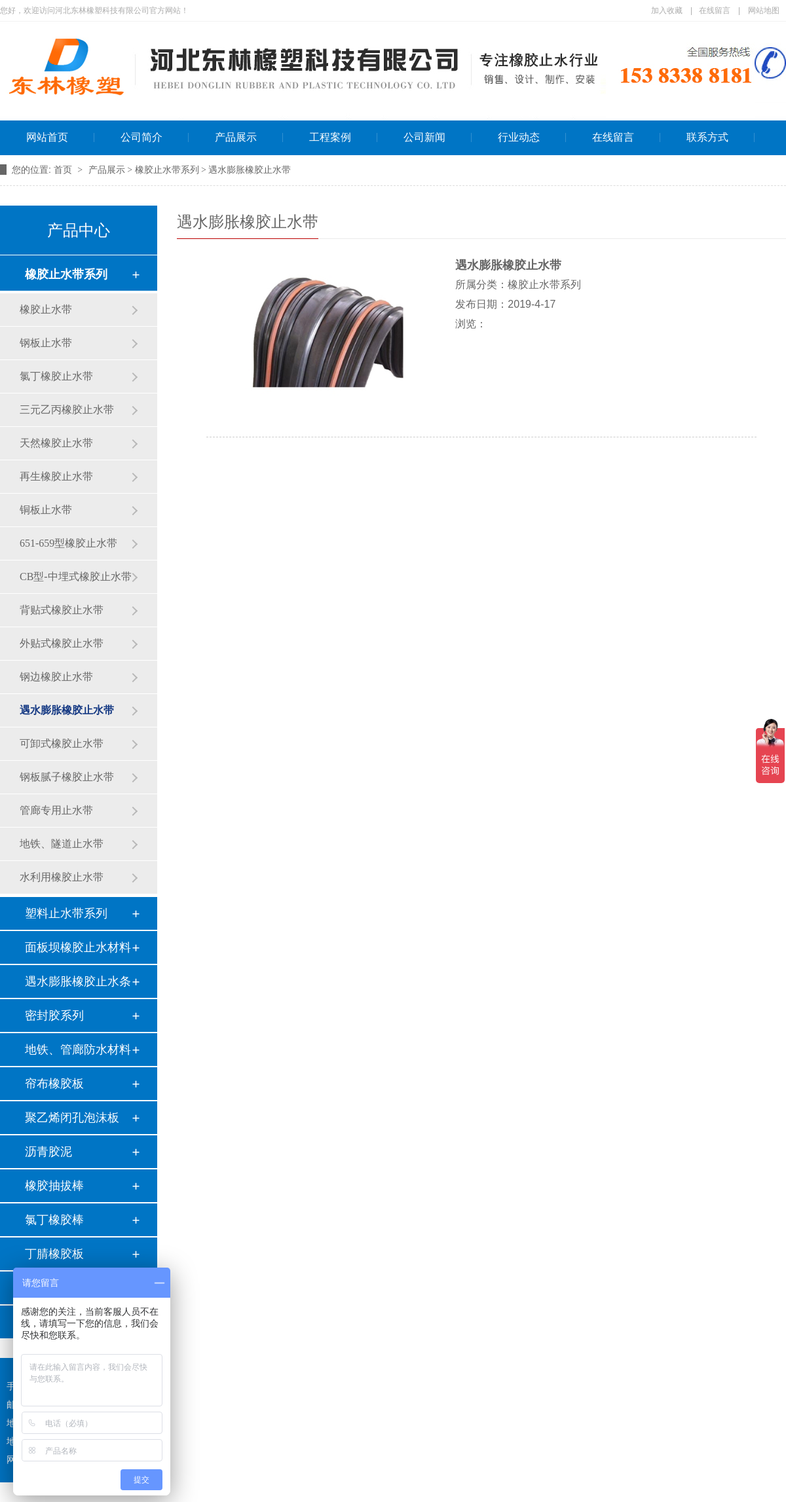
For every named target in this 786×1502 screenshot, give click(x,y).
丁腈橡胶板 (54, 1253)
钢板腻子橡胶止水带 (67, 776)
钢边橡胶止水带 (56, 676)
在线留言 (714, 10)
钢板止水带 (46, 342)
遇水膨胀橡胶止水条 (78, 981)
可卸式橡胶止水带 (61, 743)
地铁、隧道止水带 (61, 843)
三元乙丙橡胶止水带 (67, 409)
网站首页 (47, 137)
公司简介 (141, 137)
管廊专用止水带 (56, 810)
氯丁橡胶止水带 (56, 376)
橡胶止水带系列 (66, 274)
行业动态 (519, 137)
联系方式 (707, 137)
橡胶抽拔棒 (54, 1185)
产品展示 (236, 137)
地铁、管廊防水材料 (78, 1049)
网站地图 (763, 10)
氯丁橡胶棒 (54, 1219)
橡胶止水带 (46, 309)
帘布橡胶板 (54, 1083)
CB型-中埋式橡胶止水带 (76, 576)
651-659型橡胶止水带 (68, 543)
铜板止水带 (46, 509)
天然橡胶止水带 (56, 443)
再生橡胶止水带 (56, 476)
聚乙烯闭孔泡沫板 (72, 1117)
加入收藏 (667, 10)
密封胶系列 (54, 1015)
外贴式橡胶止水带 (61, 643)
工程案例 (330, 137)
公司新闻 (424, 137)
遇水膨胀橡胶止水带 (67, 710)
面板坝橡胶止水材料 (78, 947)
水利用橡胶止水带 (61, 877)
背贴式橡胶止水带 (61, 609)
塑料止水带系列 (66, 913)
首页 (64, 170)
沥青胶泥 (48, 1151)
